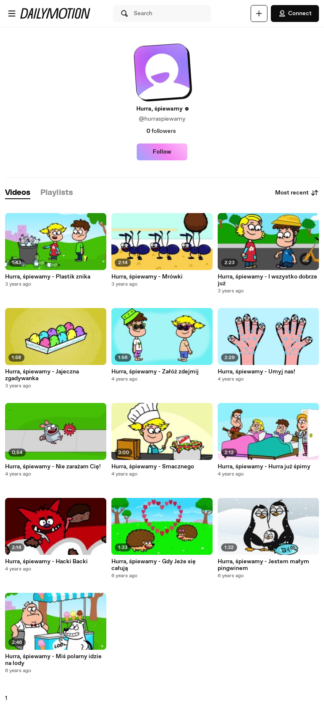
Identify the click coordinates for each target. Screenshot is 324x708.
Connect (295, 13)
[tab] (17, 193)
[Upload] (259, 13)
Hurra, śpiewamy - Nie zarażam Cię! (53, 466)
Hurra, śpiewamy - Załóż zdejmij (155, 371)
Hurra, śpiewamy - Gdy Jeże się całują (153, 565)
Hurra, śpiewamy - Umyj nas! (256, 371)
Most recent (297, 193)
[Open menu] (12, 13)
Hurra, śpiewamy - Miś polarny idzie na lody (53, 660)
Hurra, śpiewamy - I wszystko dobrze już (267, 280)
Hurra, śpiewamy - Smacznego (152, 466)
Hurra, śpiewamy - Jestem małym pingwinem (263, 565)
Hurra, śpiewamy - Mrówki (147, 276)
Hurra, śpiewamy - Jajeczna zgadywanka (42, 375)
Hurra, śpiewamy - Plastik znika (47, 276)
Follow (162, 152)
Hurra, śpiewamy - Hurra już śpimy (264, 466)
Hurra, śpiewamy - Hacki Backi (46, 561)
